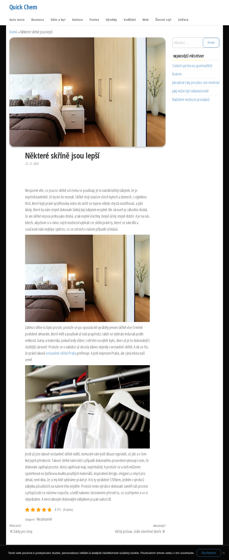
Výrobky (111, 19)
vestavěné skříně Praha (61, 353)
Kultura (77, 19)
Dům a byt (58, 19)
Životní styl (163, 19)
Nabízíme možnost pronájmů (191, 99)
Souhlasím (208, 553)
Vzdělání (130, 19)
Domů (13, 31)
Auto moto (17, 19)
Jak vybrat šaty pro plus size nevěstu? (196, 82)
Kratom (177, 74)
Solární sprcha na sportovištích (192, 65)
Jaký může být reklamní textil (190, 91)
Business (37, 19)
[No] (223, 553)
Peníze (94, 19)
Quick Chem (23, 7)
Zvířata (183, 19)
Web (145, 19)
